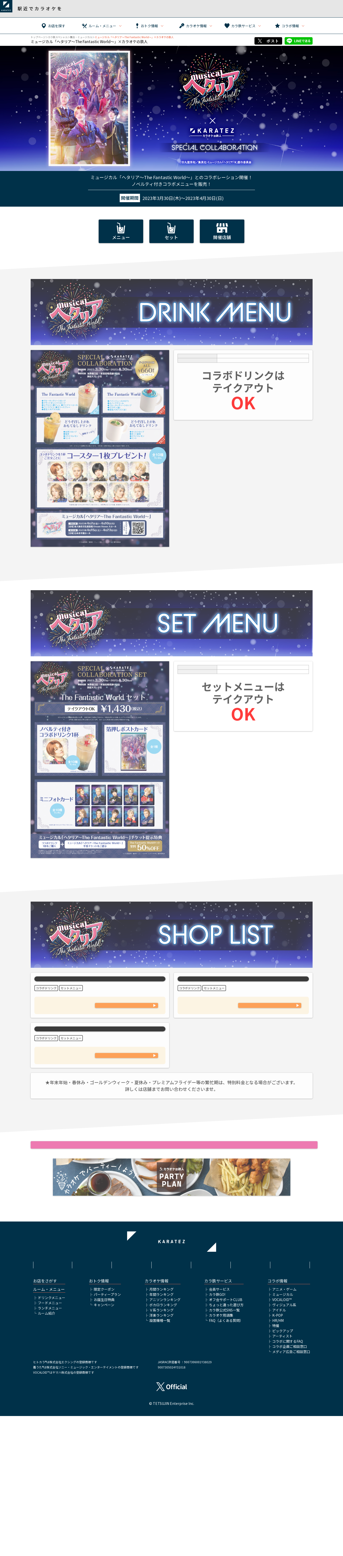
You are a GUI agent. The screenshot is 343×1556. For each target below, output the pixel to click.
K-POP (277, 1455)
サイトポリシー (132, 1400)
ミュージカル (282, 1434)
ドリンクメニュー (51, 1437)
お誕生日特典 (104, 1439)
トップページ (38, 37)
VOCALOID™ (282, 1439)
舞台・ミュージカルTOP (171, 1341)
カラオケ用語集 (221, 1455)
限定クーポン (104, 1429)
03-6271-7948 (126, 1141)
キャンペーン (104, 1444)
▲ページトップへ (171, 1333)
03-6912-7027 (126, 1046)
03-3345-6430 (270, 1046)
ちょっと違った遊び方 (226, 1444)
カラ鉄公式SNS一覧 (224, 1449)
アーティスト (282, 1475)
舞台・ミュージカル (81, 37)
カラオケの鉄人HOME (171, 1349)
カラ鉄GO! (217, 1434)
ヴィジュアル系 (284, 1444)
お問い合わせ (290, 1400)
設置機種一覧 (159, 1460)
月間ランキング (161, 1429)
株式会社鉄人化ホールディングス (211, 1403)
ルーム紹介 (46, 1453)
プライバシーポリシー (171, 1400)
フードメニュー (50, 1442)
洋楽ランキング (161, 1455)
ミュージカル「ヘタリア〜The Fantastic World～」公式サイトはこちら (171, 1257)
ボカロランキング (163, 1444)
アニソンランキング (165, 1439)
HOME (53, 1400)
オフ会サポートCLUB (225, 1439)
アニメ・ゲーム (284, 1429)
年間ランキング (161, 1434)
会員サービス (219, 1429)
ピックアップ (282, 1470)
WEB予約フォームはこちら (126, 1063)
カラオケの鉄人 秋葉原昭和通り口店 (100, 1092)
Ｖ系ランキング (161, 1449)
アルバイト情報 (251, 1400)
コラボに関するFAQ (287, 1481)
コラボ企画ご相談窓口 (289, 1486)
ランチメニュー (50, 1447)
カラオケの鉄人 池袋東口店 (100, 1003)
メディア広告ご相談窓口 (291, 1491)
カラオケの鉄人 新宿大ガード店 (243, 1003)
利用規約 (92, 1400)
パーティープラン (107, 1434)
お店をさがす (45, 1420)
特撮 (275, 1465)
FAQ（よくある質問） (226, 1460)
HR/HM (278, 1460)
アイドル (279, 1449)
